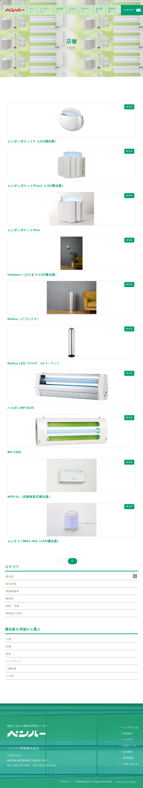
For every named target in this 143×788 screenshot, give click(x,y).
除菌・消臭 (12, 605)
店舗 (8, 646)
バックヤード (14, 661)
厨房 (8, 653)
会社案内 (99, 10)
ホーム (32, 10)
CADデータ (86, 10)
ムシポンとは (44, 10)
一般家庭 (11, 668)
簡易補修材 (12, 591)
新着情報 (111, 10)
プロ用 (10, 675)
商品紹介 (59, 10)
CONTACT (129, 10)
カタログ (72, 10)
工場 (8, 639)
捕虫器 (129, 107)
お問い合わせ (130, 764)
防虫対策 (11, 583)
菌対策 (10, 598)
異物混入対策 (14, 613)
